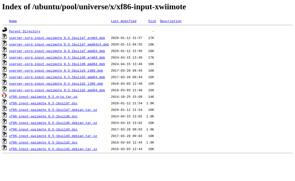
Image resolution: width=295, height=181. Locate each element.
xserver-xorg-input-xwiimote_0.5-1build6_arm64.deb (57, 57)
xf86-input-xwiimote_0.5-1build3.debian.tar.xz (53, 135)
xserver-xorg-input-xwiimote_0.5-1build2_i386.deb (56, 83)
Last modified (123, 21)
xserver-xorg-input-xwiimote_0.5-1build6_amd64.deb (57, 64)
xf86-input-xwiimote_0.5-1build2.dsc (43, 142)
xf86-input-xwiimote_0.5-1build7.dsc (43, 103)
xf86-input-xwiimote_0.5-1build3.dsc (43, 129)
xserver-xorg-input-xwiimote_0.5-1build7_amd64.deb (57, 51)
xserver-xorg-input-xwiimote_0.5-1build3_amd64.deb (57, 77)
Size (152, 21)
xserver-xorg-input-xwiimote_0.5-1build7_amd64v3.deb (59, 44)
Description (170, 21)
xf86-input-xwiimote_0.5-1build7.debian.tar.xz (53, 109)
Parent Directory (24, 31)
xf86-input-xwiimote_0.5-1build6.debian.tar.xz (53, 122)
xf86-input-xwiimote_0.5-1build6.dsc (43, 116)
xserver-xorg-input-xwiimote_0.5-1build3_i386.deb (56, 70)
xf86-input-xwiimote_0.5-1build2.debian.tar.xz (53, 149)
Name (13, 21)
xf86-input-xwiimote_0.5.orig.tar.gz (43, 96)
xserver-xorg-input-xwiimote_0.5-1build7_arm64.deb (57, 37)
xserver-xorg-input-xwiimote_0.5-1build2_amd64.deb (57, 90)
